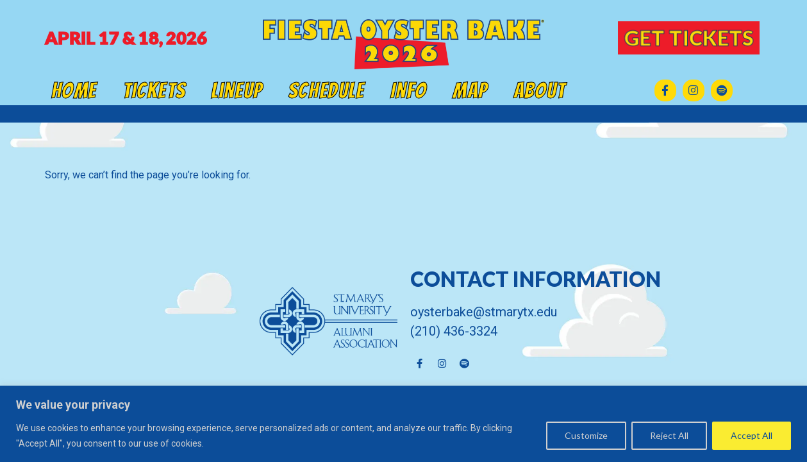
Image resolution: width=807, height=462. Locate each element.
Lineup (237, 90)
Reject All (669, 435)
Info (408, 90)
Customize (586, 435)
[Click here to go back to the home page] (403, 44)
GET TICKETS (688, 37)
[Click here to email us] (586, 311)
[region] (403, 424)
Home (74, 90)
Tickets (153, 90)
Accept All (751, 435)
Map (470, 90)
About (539, 90)
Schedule (326, 90)
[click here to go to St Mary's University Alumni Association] (221, 321)
